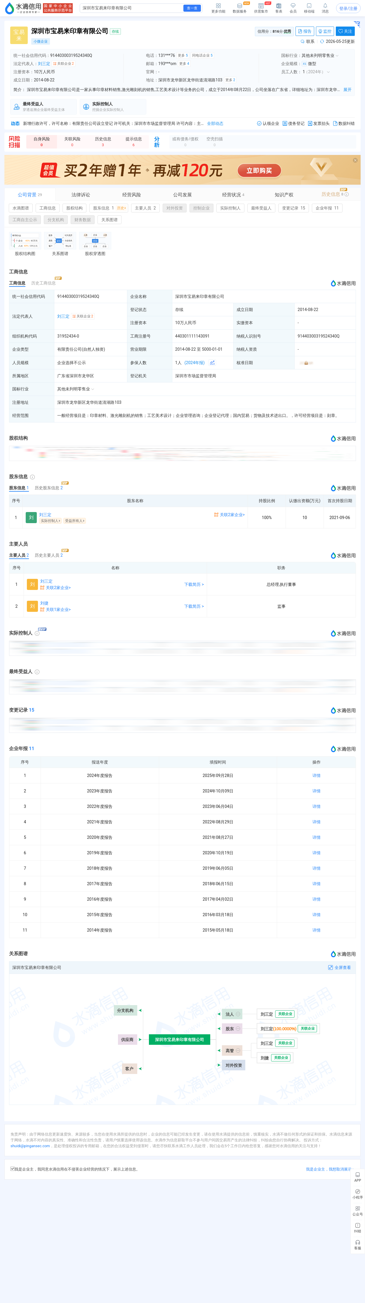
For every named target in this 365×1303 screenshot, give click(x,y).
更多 (183, 55)
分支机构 (56, 219)
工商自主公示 (25, 219)
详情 (316, 775)
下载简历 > (194, 584)
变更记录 (293, 208)
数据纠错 (344, 123)
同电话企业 (202, 55)
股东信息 (110, 208)
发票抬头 (319, 123)
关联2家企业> (232, 514)
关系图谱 (109, 219)
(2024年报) (195, 362)
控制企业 (201, 208)
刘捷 (44, 603)
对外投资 (174, 208)
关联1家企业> (58, 609)
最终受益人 (261, 208)
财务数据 (82, 219)
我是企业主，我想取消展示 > (330, 1169)
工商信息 (47, 208)
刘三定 (44, 63)
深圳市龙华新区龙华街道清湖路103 (89, 402)
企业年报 (327, 208)
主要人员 (145, 208)
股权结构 (74, 208)
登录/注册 (348, 8)
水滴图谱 (21, 208)
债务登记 (294, 123)
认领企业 (268, 123)
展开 (347, 89)
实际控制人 (230, 208)
